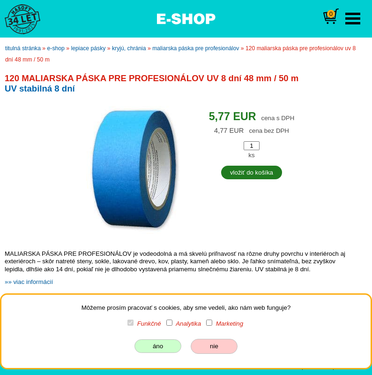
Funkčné (149, 323)
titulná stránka (23, 48)
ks (251, 155)
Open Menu (353, 18)
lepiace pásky (88, 48)
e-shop (56, 48)
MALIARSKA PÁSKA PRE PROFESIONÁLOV (195, 48)
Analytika (188, 323)
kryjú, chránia (129, 48)
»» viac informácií (29, 281)
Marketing (229, 323)
